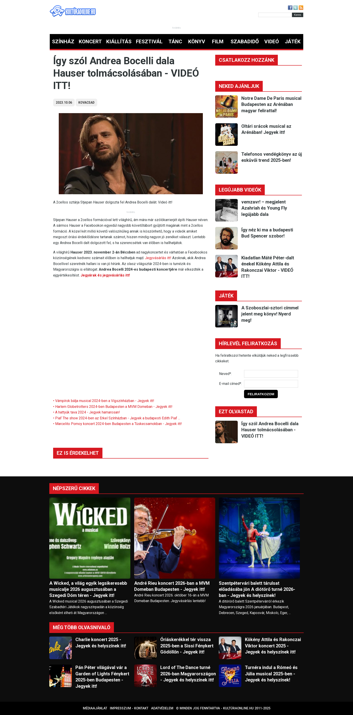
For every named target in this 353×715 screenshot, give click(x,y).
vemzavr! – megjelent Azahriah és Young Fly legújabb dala (264, 208)
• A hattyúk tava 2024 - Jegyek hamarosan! (86, 412)
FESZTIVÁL (149, 42)
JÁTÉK (293, 42)
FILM (218, 42)
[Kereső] (275, 15)
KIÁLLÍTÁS (118, 42)
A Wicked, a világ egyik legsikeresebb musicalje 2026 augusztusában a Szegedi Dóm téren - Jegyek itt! (88, 589)
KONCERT (90, 42)
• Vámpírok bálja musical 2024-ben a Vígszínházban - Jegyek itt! (103, 401)
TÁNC (175, 42)
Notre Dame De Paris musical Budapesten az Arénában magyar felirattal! (271, 104)
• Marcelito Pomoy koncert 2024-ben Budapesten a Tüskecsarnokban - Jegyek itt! (117, 424)
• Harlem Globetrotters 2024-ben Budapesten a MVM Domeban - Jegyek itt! (112, 406)
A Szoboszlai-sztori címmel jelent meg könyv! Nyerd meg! (270, 314)
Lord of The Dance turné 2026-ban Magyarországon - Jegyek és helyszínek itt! (188, 674)
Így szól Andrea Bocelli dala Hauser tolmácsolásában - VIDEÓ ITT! (270, 430)
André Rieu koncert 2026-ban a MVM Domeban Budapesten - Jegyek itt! (172, 586)
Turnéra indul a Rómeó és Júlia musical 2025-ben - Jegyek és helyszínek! (271, 674)
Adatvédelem (162, 708)
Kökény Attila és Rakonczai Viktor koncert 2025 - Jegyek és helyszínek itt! (273, 646)
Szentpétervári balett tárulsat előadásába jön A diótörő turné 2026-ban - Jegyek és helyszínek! (257, 589)
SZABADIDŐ (245, 42)
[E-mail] (271, 384)
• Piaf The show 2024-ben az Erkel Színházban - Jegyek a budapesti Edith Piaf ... (116, 418)
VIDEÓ (271, 42)
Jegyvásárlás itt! (158, 258)
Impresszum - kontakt (129, 708)
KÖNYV (196, 42)
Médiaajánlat (95, 708)
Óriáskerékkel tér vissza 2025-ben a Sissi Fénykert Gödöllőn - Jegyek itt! (186, 646)
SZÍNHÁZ (63, 42)
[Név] (271, 374)
